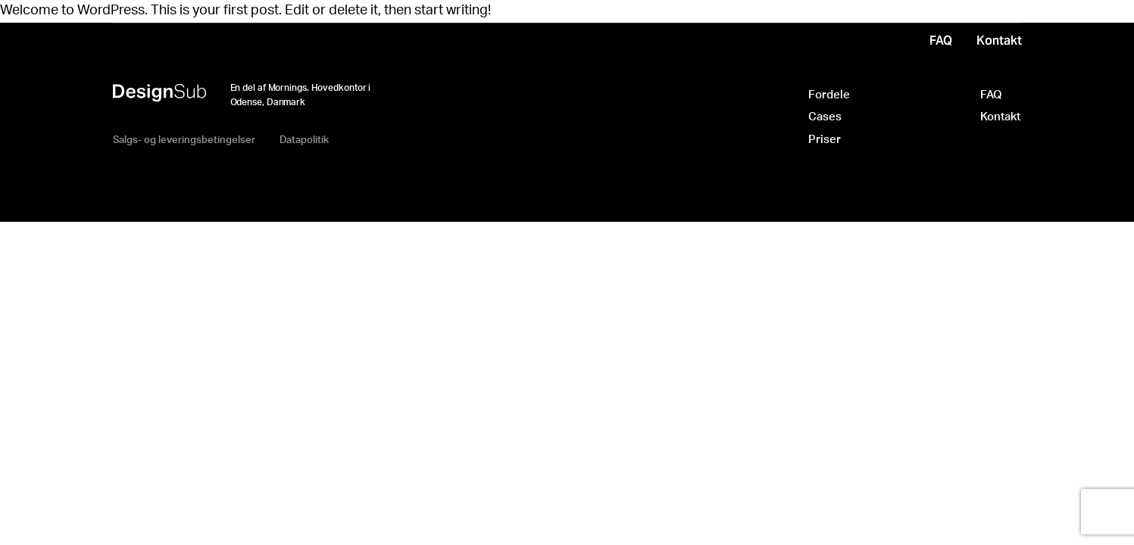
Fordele (829, 95)
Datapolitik (304, 140)
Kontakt (1000, 117)
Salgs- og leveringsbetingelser (184, 140)
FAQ (991, 95)
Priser (824, 139)
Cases (825, 117)
